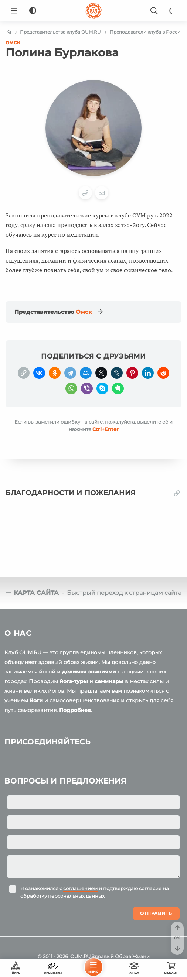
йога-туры (73, 681)
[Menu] (14, 10)
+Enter (105, 429)
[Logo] (93, 10)
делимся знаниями (89, 671)
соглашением (80, 888)
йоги (36, 700)
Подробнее (75, 710)
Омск (13, 42)
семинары (109, 681)
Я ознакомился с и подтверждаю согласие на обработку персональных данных (94, 892)
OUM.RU (80, 956)
